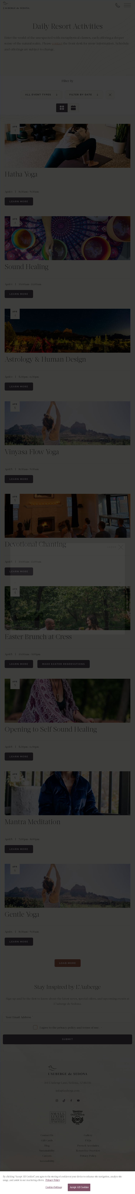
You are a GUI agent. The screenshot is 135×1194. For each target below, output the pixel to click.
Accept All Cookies (79, 1190)
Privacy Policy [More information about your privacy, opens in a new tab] (52, 1182)
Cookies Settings (53, 1190)
